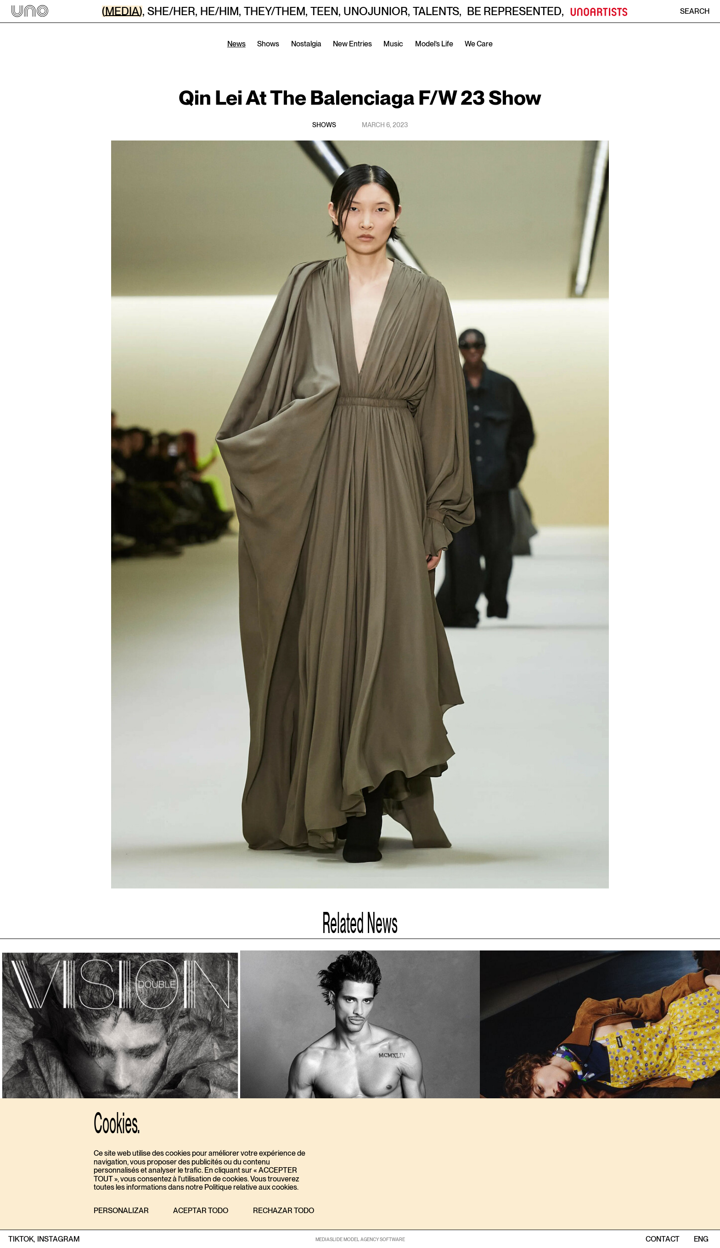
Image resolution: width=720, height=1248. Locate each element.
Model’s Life (434, 43)
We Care (479, 43)
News (236, 43)
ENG (701, 1239)
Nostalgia (306, 43)
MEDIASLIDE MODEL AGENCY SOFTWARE (360, 1239)
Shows (268, 43)
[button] (121, 1211)
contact (663, 1239)
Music (393, 43)
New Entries (352, 43)
